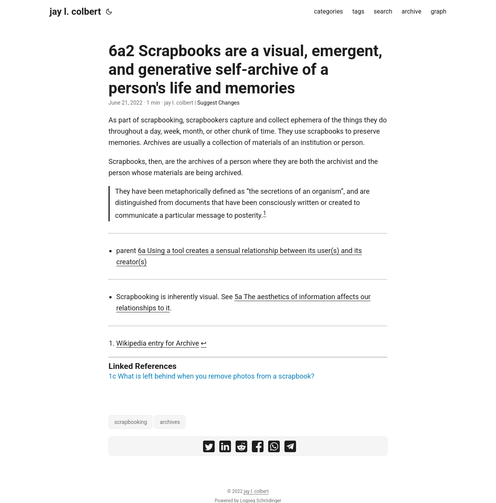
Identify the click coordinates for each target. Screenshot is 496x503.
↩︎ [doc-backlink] (204, 343)
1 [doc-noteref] (264, 213)
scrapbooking (130, 422)
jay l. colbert (75, 11)
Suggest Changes (218, 103)
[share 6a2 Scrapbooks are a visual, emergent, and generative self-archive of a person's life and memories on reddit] (241, 448)
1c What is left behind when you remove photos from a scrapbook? (211, 376)
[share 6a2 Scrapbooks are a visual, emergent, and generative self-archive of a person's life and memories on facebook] (258, 448)
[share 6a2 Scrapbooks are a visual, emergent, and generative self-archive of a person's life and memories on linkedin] (225, 448)
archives (170, 422)
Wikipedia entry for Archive (157, 343)
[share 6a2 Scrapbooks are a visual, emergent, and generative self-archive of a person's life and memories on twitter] (209, 448)
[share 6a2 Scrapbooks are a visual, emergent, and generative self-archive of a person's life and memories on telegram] (290, 448)
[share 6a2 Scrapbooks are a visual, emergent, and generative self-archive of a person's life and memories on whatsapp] (274, 448)
